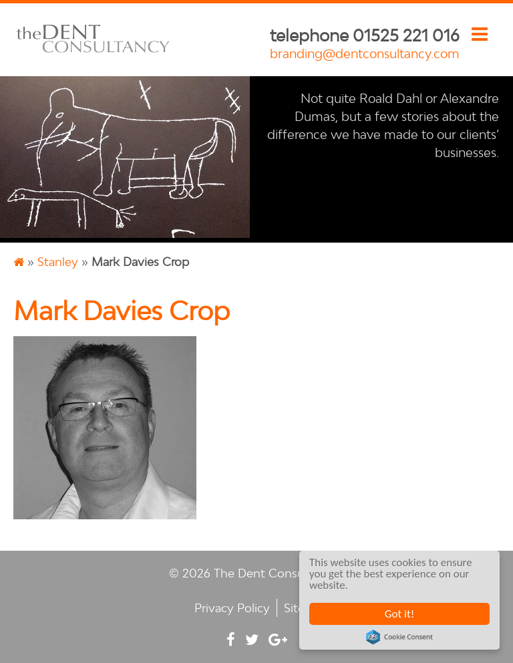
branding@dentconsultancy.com (365, 53)
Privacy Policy (232, 608)
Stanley (57, 262)
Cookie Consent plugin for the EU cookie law (399, 637)
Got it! (399, 614)
